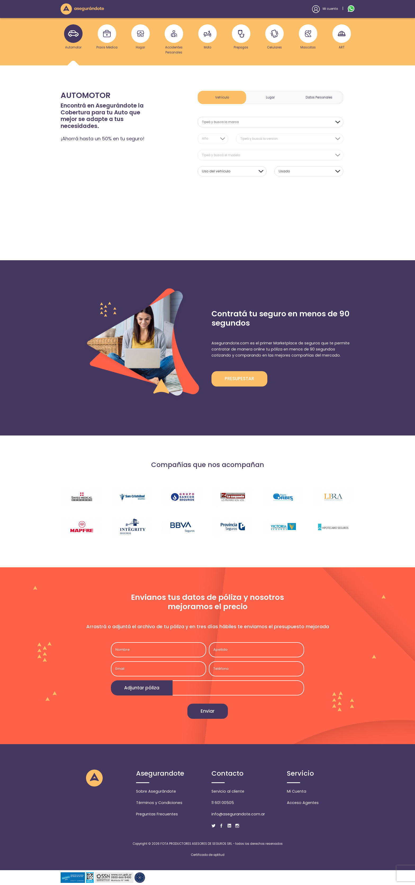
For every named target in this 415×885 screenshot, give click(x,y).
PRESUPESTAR (239, 378)
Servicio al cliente (227, 791)
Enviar (208, 711)
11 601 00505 (222, 802)
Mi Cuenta (296, 791)
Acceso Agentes (303, 802)
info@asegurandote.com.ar (238, 814)
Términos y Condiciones (159, 802)
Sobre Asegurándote (156, 791)
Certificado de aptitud (207, 855)
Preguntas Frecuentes (157, 814)
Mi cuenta (325, 9)
